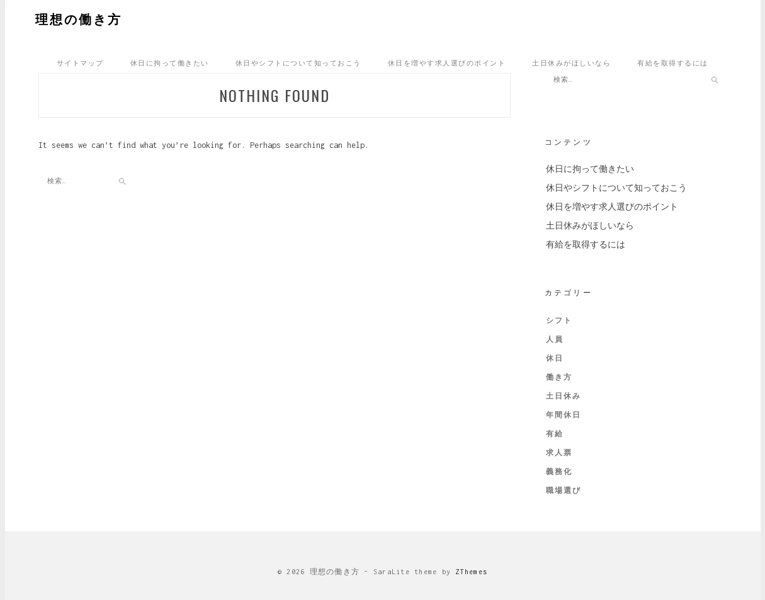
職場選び (563, 490)
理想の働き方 (78, 18)
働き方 (559, 377)
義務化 (559, 471)
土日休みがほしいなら (571, 62)
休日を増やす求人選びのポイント (447, 62)
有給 (555, 434)
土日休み (563, 396)
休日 (555, 358)
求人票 (559, 452)
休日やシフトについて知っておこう (298, 62)
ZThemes (471, 571)
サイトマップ (80, 62)
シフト (559, 320)
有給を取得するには (672, 62)
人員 (555, 339)
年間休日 (563, 415)
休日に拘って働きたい (169, 62)
